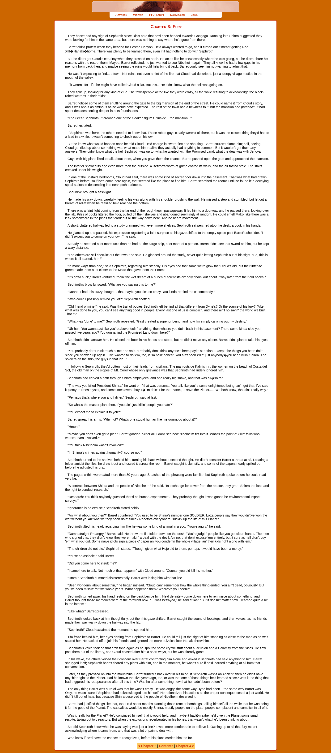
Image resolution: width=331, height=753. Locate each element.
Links (194, 15)
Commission (177, 15)
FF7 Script (156, 15)
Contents (166, 746)
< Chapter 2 (147, 746)
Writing (138, 15)
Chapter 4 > (185, 746)
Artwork (121, 15)
